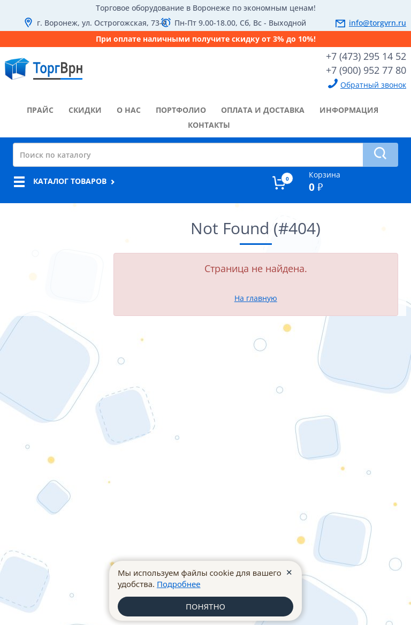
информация (348, 110)
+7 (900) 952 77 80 (366, 70)
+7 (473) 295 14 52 (366, 56)
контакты (209, 125)
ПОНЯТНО (205, 606)
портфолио (181, 110)
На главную (255, 298)
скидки (85, 110)
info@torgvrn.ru (377, 23)
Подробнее (179, 583)
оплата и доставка (263, 110)
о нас (129, 110)
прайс (40, 110)
